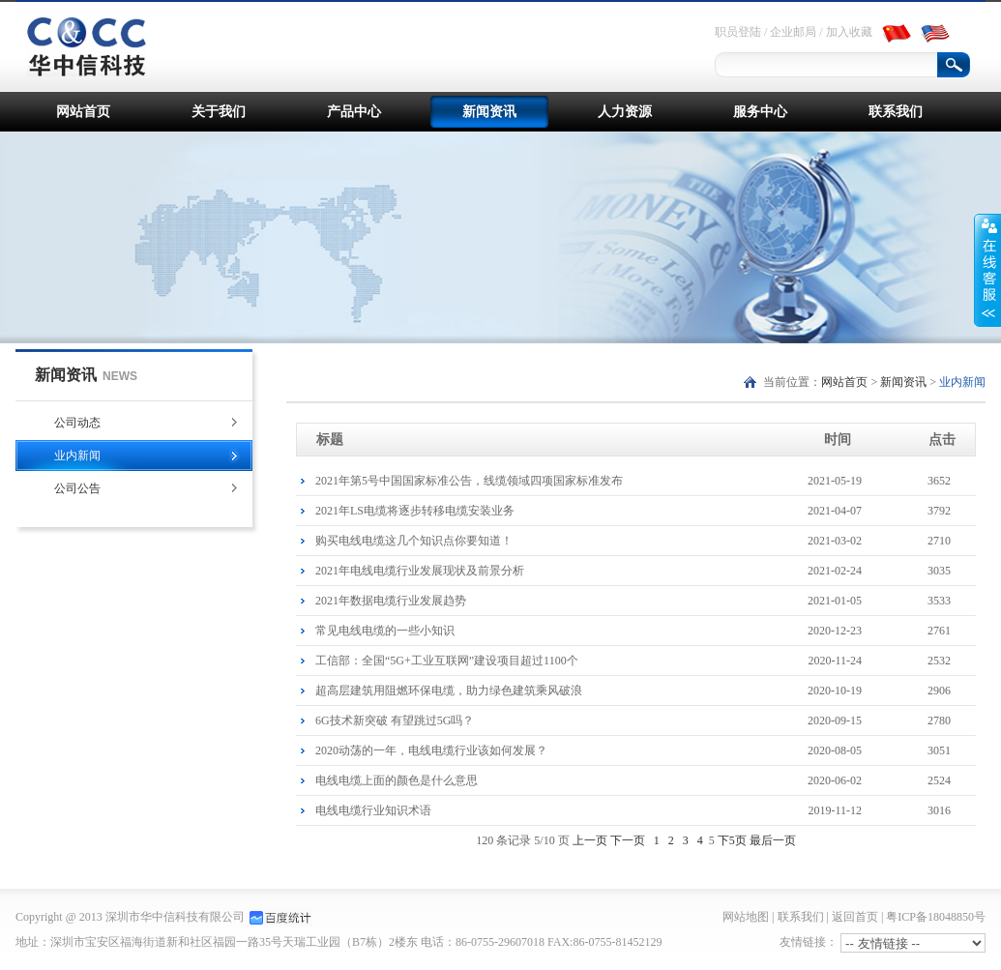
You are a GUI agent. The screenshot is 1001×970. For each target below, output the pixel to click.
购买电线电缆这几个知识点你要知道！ (645, 540)
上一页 (590, 840)
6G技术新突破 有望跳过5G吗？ (645, 720)
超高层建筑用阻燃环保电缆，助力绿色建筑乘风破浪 (645, 690)
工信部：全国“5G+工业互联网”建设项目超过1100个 (645, 660)
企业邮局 (793, 32)
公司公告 (77, 488)
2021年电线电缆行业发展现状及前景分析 (645, 570)
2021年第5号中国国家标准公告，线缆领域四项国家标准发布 (645, 480)
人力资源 (625, 111)
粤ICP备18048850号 (936, 917)
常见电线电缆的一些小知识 (645, 630)
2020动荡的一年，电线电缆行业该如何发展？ (645, 750)
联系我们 (896, 111)
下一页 (627, 840)
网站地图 (745, 917)
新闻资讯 (489, 111)
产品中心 (354, 111)
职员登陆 (738, 32)
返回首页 (855, 917)
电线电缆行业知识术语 (645, 810)
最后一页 (773, 840)
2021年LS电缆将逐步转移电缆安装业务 (645, 510)
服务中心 (760, 111)
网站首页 (83, 111)
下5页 (732, 840)
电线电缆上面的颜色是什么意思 (645, 780)
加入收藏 (849, 32)
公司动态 (77, 422)
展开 (987, 270)
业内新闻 (77, 455)
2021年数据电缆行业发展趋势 (645, 600)
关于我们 (218, 111)
